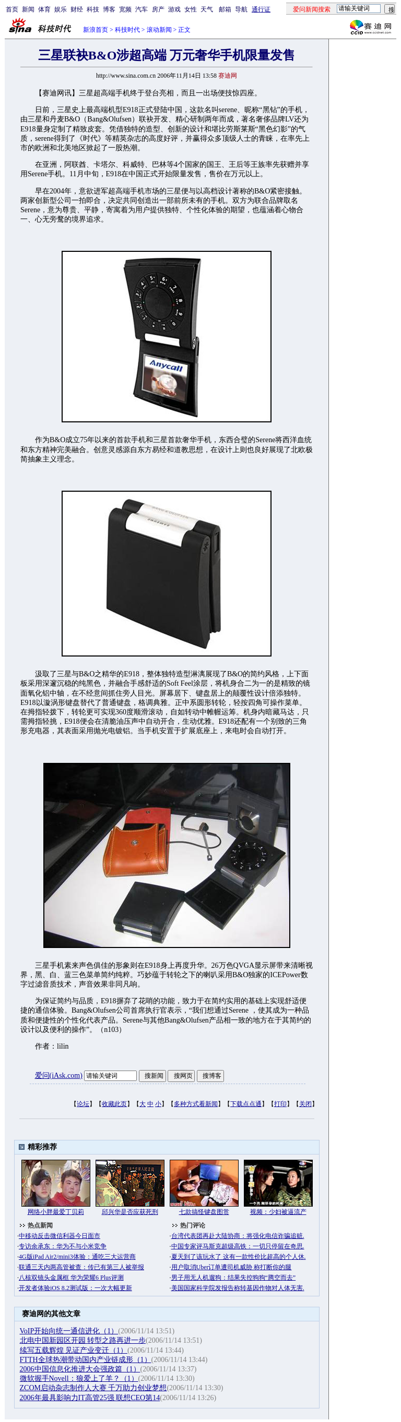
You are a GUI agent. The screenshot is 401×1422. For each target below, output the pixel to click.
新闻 (28, 9)
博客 (109, 9)
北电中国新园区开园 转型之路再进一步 (83, 1340)
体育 (44, 9)
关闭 (305, 1104)
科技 (93, 9)
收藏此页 (114, 1104)
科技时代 (127, 29)
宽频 (125, 9)
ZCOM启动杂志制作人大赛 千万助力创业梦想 (93, 1388)
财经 (76, 9)
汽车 (141, 9)
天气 (206, 9)
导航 (241, 9)
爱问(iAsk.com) (58, 1075)
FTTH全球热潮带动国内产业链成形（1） (85, 1360)
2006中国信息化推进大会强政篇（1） (80, 1369)
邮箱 (225, 9)
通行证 (261, 9)
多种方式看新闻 (196, 1104)
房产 (158, 9)
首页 (12, 9)
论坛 (83, 1104)
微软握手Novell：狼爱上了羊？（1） (79, 1378)
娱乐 (60, 9)
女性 (190, 9)
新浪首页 (95, 29)
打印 (280, 1104)
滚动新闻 (159, 29)
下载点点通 (246, 1104)
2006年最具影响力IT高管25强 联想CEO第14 (90, 1398)
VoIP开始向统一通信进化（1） (69, 1331)
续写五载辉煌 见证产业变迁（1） (74, 1350)
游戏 (174, 9)
